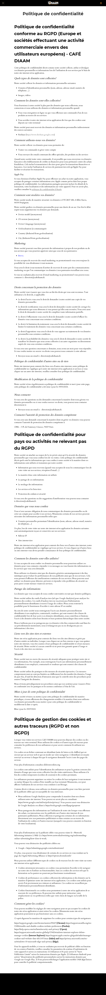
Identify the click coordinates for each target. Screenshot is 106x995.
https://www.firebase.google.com (40, 134)
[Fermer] (3, 3)
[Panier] (101, 3)
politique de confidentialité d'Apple (47, 189)
